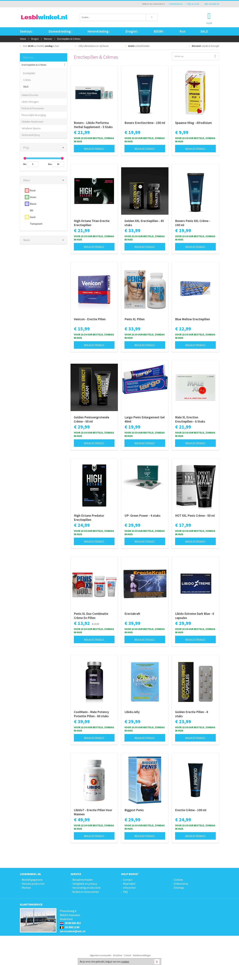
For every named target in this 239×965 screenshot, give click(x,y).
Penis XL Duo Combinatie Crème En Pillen (91, 616)
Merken (26, 888)
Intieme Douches (30, 95)
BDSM (159, 31)
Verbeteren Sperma (31, 128)
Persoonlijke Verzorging (34, 115)
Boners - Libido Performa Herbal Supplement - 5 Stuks (93, 125)
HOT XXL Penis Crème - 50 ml (195, 516)
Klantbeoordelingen (142, 955)
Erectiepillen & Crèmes (34, 64)
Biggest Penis (134, 810)
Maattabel (129, 884)
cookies (125, 961)
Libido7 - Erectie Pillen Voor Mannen (93, 812)
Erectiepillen (29, 73)
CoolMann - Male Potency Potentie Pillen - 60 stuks (91, 714)
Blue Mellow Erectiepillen (192, 319)
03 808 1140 (69, 927)
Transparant (36, 223)
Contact (127, 880)
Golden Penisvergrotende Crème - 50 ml (91, 419)
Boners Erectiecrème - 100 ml (144, 123)
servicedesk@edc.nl (72, 931)
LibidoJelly (132, 712)
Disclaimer (117, 955)
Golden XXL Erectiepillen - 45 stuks (144, 223)
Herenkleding (98, 31)
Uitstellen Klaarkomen (32, 121)
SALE (204, 31)
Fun (182, 31)
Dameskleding (60, 31)
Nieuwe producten (33, 884)
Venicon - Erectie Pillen (90, 319)
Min (24, 164)
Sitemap (179, 888)
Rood (32, 190)
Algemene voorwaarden (100, 955)
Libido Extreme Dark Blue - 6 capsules (194, 616)
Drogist (131, 31)
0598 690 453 (70, 923)
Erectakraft (132, 614)
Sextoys (26, 31)
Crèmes (27, 79)
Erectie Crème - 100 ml (190, 810)
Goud (32, 217)
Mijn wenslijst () (210, 3)
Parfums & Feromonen (33, 108)
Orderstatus (181, 884)
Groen (33, 197)
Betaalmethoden (82, 880)
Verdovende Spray (31, 135)
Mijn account (192, 3)
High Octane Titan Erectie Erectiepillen (92, 223)
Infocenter (129, 888)
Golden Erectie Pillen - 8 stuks (191, 714)
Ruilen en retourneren (85, 892)
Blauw (33, 203)
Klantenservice (175, 3)
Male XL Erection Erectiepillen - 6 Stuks (190, 419)
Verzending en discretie (86, 888)
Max (50, 164)
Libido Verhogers (30, 101)
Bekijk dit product (94, 148)
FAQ (125, 892)
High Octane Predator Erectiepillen (89, 518)
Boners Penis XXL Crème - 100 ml (192, 223)
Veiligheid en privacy (84, 884)
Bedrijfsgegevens (32, 880)
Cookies (178, 880)
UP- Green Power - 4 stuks (142, 516)
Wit (31, 210)
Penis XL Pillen (134, 319)
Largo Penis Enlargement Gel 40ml (144, 419)
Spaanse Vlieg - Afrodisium (193, 123)
